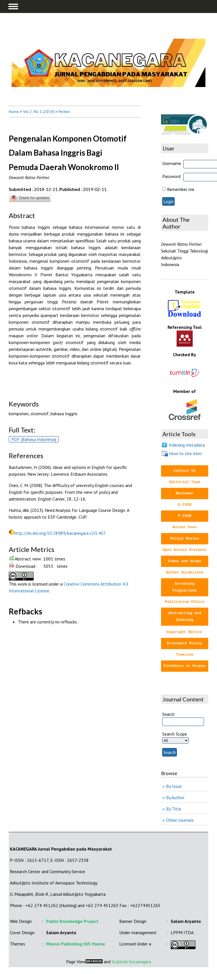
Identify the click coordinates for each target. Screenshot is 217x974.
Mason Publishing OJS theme (75, 944)
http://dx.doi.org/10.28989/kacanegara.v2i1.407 (60, 533)
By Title (173, 809)
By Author (175, 797)
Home (14, 111)
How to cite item (185, 453)
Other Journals (180, 820)
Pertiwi (64, 111)
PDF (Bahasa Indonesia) (33, 439)
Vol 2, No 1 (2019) (38, 111)
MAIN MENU (13, 6)
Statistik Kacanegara (131, 961)
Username (171, 163)
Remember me (180, 189)
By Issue (174, 786)
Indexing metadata (187, 445)
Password (171, 176)
